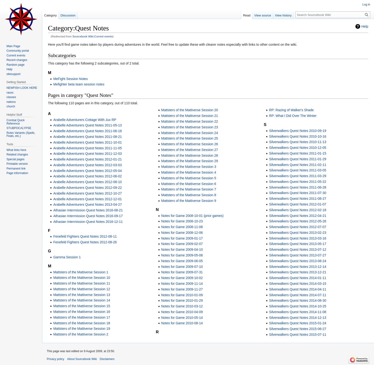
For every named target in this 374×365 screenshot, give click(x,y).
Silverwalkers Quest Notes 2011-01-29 (297, 159)
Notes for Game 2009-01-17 (182, 238)
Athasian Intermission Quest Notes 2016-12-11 (88, 222)
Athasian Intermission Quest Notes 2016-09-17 (88, 216)
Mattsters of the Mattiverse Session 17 (81, 317)
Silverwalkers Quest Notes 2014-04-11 (297, 289)
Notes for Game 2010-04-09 (182, 312)
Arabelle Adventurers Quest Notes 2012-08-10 (87, 182)
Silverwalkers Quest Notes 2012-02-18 (297, 210)
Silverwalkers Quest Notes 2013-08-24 (297, 261)
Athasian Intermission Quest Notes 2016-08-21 (88, 210)
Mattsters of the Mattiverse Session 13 (81, 295)
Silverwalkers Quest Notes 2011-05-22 (297, 182)
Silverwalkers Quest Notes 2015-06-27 (297, 329)
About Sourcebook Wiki (82, 359)
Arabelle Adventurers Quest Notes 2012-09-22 (87, 188)
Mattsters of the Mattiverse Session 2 (80, 334)
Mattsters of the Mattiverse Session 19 (81, 328)
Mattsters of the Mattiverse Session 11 (81, 283)
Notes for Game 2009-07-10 (182, 267)
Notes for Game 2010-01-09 (182, 295)
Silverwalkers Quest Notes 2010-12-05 (297, 148)
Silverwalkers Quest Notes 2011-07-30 (297, 193)
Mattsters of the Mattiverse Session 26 (189, 144)
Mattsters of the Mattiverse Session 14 (81, 300)
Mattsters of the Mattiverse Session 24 (189, 133)
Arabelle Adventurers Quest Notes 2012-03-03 (87, 165)
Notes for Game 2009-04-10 (182, 249)
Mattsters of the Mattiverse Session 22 (189, 121)
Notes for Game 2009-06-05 (182, 261)
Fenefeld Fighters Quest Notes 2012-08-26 (85, 242)
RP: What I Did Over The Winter (293, 116)
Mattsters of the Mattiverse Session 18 (81, 323)
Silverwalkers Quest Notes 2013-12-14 (297, 267)
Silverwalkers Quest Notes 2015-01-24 (297, 323)
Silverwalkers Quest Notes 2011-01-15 (297, 153)
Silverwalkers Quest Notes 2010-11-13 (297, 142)
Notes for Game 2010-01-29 (182, 300)
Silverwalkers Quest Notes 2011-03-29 (297, 176)
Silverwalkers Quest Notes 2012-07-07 (297, 227)
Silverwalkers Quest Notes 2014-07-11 (297, 295)
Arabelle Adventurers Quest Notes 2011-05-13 (87, 125)
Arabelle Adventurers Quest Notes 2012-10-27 (87, 193)
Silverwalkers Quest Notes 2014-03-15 (297, 283)
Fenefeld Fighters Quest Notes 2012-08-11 (85, 236)
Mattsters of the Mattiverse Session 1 (80, 272)
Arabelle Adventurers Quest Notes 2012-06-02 (87, 176)
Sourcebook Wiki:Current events (93, 36)
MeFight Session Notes (70, 79)
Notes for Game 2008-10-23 (182, 221)
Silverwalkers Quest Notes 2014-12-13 (297, 318)
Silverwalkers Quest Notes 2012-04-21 (297, 216)
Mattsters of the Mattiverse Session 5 (188, 178)
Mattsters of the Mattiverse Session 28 (189, 155)
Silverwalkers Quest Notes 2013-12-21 (297, 272)
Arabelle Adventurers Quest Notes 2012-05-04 (87, 171)
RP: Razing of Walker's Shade (291, 110)
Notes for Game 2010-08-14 (182, 323)
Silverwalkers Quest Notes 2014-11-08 (297, 312)
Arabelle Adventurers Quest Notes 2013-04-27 (87, 204)
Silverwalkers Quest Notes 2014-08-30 (297, 300)
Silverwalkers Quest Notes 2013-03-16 (297, 238)
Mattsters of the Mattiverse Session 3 (188, 167)
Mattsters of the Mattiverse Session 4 (188, 172)
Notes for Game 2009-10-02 (182, 278)
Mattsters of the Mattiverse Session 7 (188, 189)
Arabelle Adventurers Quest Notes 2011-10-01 (87, 142)
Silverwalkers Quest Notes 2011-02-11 (297, 165)
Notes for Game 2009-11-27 (182, 289)
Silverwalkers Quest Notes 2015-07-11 (297, 334)
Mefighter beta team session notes (78, 84)
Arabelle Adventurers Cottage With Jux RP (84, 120)
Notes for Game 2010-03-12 (182, 306)
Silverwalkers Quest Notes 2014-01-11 (297, 278)
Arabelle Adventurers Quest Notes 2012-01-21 (87, 159)
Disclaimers (107, 359)
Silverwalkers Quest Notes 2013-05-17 (297, 244)
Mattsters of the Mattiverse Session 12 (81, 289)
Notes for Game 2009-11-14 (182, 283)
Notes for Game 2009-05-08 (182, 255)
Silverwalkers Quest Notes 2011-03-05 (297, 170)
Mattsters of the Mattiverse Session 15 (81, 306)
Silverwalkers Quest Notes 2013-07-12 (297, 249)
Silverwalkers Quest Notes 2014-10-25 (297, 306)
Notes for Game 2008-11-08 (182, 227)
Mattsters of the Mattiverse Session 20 (189, 110)
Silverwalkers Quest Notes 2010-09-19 (297, 131)
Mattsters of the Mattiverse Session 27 (189, 150)
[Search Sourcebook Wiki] (332, 14)
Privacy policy (55, 359)
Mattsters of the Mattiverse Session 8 (188, 195)
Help (364, 26)
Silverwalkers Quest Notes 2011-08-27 (297, 198)
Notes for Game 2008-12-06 (182, 233)
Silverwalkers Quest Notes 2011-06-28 (297, 187)
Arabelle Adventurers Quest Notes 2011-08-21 (87, 137)
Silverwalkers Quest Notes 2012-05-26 (297, 221)
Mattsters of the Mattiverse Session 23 (189, 127)
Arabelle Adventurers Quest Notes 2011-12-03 (87, 153)
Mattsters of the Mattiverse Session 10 (81, 278)
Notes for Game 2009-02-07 (182, 244)
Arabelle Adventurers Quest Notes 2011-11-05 (87, 148)
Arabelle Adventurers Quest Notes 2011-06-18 (87, 131)
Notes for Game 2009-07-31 (182, 272)
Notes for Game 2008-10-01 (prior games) (192, 216)
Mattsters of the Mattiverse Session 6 (188, 184)
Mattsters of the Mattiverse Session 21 (189, 116)
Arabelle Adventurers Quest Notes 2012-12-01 (87, 199)
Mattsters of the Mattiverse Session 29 (189, 161)
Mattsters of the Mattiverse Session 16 (81, 312)
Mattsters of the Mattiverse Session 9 (188, 201)
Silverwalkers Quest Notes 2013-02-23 (297, 233)
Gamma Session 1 (67, 257)
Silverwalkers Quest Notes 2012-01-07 (297, 204)
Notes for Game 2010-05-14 (182, 318)
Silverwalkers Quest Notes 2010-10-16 (297, 136)
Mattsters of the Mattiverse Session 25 (189, 138)
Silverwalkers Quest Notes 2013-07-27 (297, 255)
